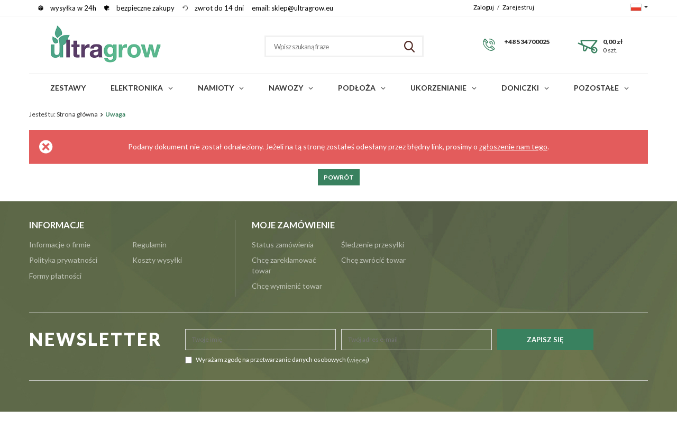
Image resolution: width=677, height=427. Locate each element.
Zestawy (68, 87)
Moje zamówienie (293, 225)
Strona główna (77, 114)
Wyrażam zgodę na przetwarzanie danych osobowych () (277, 359)
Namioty (216, 87)
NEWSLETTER (95, 339)
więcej (358, 360)
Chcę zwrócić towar (373, 259)
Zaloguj (484, 7)
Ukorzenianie (438, 87)
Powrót (339, 177)
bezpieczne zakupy (145, 8)
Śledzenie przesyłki (372, 244)
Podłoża (357, 87)
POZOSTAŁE (596, 87)
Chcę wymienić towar (287, 285)
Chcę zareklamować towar (284, 265)
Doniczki (520, 87)
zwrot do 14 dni (219, 8)
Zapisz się (545, 339)
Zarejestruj (518, 7)
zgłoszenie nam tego (513, 146)
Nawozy (286, 87)
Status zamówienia (283, 244)
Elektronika (137, 87)
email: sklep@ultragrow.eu (292, 8)
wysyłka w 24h (73, 8)
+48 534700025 (527, 42)
